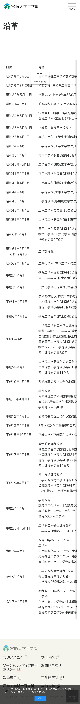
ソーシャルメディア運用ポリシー (20, 667)
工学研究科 (49, 677)
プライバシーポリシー (15, 692)
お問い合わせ (51, 665)
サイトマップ (50, 657)
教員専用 (10, 677)
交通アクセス (12, 657)
